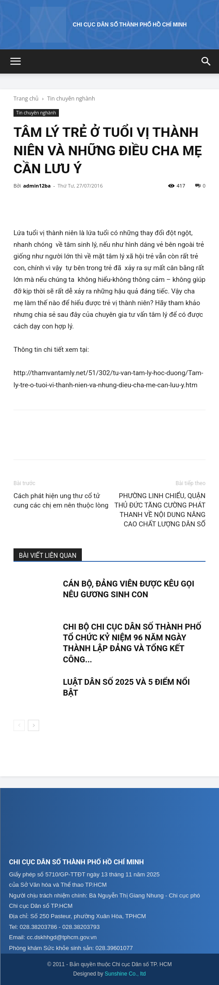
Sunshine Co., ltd (125, 974)
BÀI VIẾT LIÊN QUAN (47, 555)
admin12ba (36, 185)
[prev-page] (19, 725)
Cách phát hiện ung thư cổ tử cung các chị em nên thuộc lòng (60, 500)
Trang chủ (26, 98)
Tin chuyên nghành (71, 98)
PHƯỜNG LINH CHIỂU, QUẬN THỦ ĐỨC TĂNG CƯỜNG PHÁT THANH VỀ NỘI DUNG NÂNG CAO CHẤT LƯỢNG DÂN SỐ (160, 510)
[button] (15, 61)
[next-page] (33, 725)
